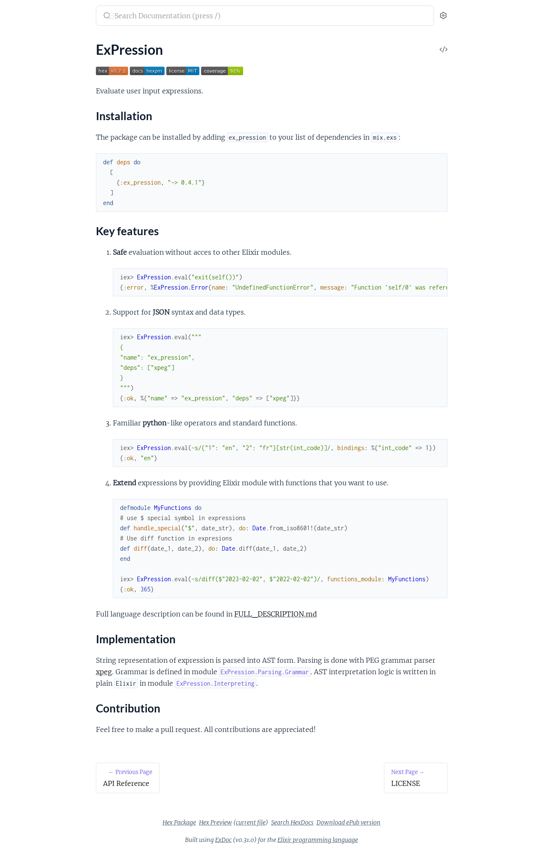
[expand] (119, 59)
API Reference (27, 59)
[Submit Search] (170, 17)
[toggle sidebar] (117, 17)
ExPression (22, 71)
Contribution (33, 116)
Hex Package (243, 822)
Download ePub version (412, 822)
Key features (32, 96)
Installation (31, 86)
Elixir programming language (381, 840)
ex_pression (28, 11)
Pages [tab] (15, 42)
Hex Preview (279, 822)
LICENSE (19, 131)
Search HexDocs (356, 822)
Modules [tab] (47, 42)
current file (314, 822)
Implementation (37, 106)
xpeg (168, 671)
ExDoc (287, 840)
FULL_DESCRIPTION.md (339, 614)
